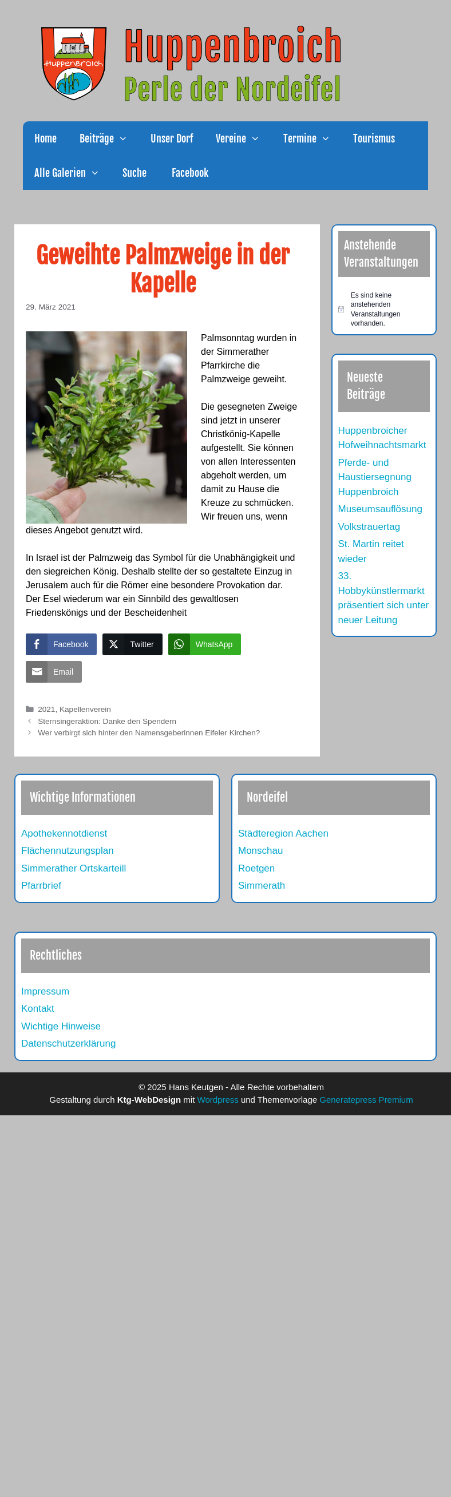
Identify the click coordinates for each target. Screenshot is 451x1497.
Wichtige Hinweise (61, 1026)
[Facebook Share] (61, 644)
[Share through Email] (54, 672)
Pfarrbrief (41, 885)
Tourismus (374, 138)
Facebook (188, 173)
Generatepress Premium (366, 1099)
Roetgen (256, 868)
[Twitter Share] (132, 644)
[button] (126, 138)
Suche (134, 173)
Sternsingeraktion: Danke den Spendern (107, 721)
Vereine (243, 138)
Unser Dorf (172, 138)
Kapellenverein (85, 709)
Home (45, 138)
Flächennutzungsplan (67, 850)
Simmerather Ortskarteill (73, 868)
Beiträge (109, 138)
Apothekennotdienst (64, 833)
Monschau (260, 850)
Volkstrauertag (369, 526)
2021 (46, 709)
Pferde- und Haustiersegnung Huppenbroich (375, 477)
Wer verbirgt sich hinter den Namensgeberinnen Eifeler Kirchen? (149, 732)
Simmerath (261, 885)
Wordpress (218, 1099)
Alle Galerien (72, 173)
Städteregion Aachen (283, 833)
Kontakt (37, 1008)
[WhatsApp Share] (205, 644)
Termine (312, 138)
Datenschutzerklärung (68, 1043)
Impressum (45, 991)
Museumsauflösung (380, 509)
